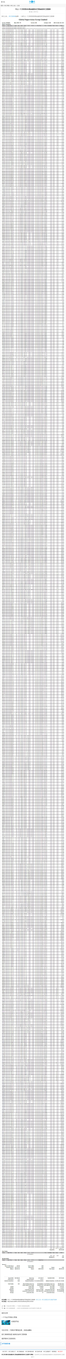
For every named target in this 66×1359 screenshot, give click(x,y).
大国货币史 (15, 1321)
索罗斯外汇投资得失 (9, 1338)
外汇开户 (60, 1351)
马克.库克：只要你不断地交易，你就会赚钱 (16, 1330)
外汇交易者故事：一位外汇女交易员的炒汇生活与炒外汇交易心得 (23, 1308)
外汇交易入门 (12, 1351)
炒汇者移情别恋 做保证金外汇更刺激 (14, 1334)
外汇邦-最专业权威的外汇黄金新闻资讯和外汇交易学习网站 (17, 1354)
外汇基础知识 (20, 1351)
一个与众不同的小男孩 (9, 1317)
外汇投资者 (12, 16)
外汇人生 (13, 5)
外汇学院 (6, 5)
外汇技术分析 (38, 1351)
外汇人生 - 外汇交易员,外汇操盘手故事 (46, 1299)
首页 (2, 5)
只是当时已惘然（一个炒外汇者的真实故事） (18, 1306)
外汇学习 (4, 1351)
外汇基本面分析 (29, 1351)
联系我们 (54, 1351)
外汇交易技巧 (47, 1351)
